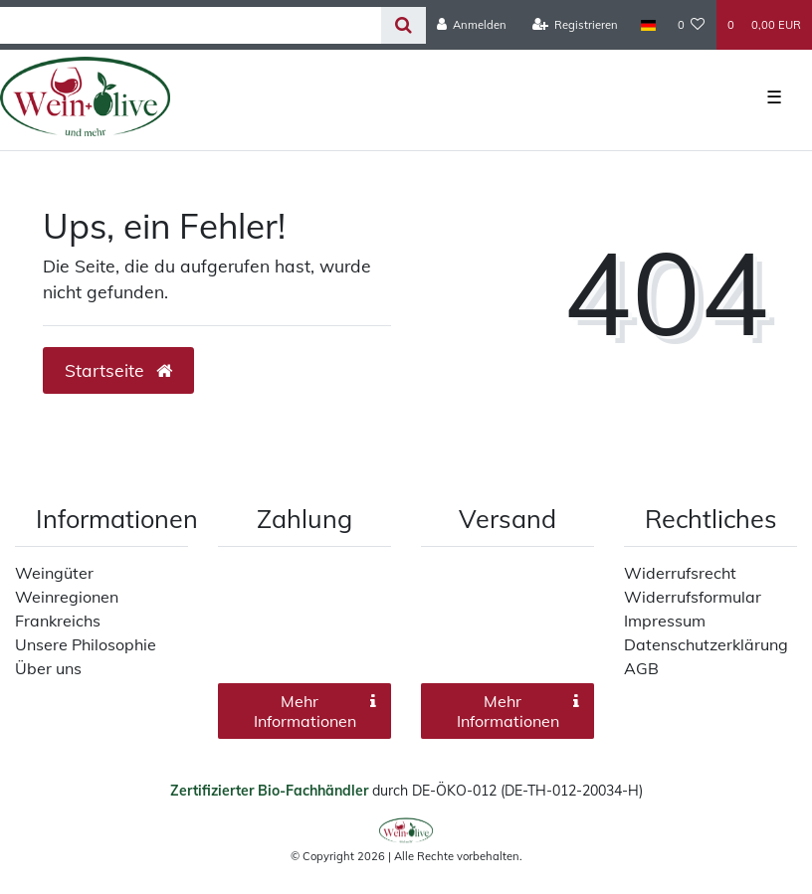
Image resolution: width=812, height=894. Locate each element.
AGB (641, 668)
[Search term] (190, 25)
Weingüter (54, 573)
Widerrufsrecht (680, 573)
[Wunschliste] (691, 25)
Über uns (48, 668)
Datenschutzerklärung (706, 644)
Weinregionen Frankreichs (66, 608)
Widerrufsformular (692, 597)
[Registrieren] (575, 25)
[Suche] (403, 25)
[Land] (647, 25)
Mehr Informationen (315, 711)
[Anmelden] (472, 25)
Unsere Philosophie (85, 644)
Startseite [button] (118, 370)
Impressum (665, 620)
